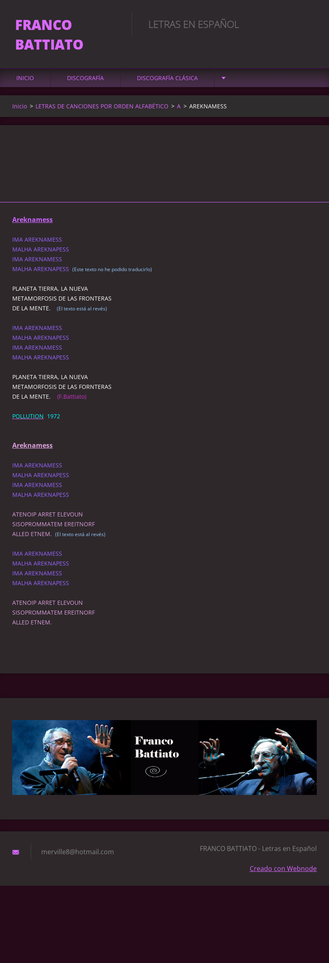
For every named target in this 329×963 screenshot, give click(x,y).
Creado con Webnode (283, 872)
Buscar (308, 23)
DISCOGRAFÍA (85, 81)
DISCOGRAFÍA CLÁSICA (167, 81)
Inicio (25, 81)
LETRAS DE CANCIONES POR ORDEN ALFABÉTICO (102, 110)
